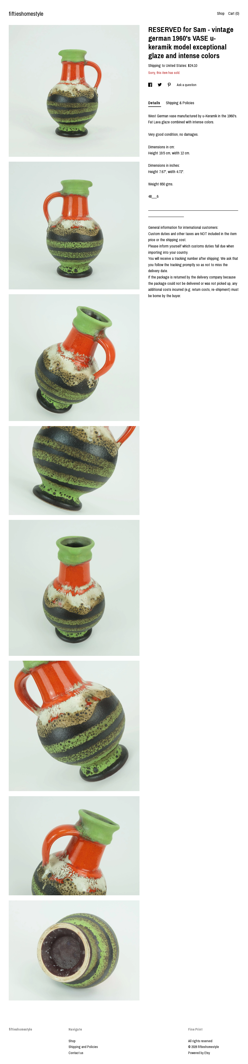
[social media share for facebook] (150, 85)
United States (176, 65)
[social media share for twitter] (160, 85)
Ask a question (186, 85)
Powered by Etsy (199, 1053)
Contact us (76, 1053)
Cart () (233, 13)
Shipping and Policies (83, 1047)
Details (154, 102)
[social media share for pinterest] (169, 85)
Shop (221, 13)
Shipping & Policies (180, 102)
